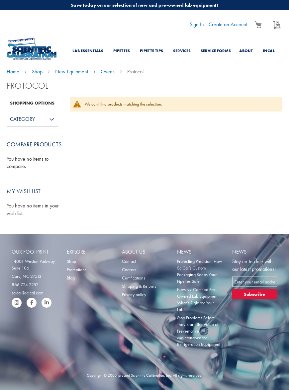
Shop (38, 71)
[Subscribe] (254, 294)
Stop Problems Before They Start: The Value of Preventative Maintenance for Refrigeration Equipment (198, 331)
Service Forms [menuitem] (216, 50)
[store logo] (31, 49)
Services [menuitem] (182, 50)
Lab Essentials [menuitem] (87, 50)
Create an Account (228, 24)
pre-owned (171, 5)
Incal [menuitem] (269, 50)
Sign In (197, 24)
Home (14, 71)
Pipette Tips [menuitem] (151, 50)
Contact (129, 261)
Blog (71, 278)
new (143, 5)
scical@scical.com (28, 293)
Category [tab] (22, 119)
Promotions (76, 270)
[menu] (176, 47)
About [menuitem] (246, 50)
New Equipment (72, 71)
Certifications (133, 278)
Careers (129, 270)
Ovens (108, 71)
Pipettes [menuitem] (121, 50)
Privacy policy (134, 294)
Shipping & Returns (139, 286)
